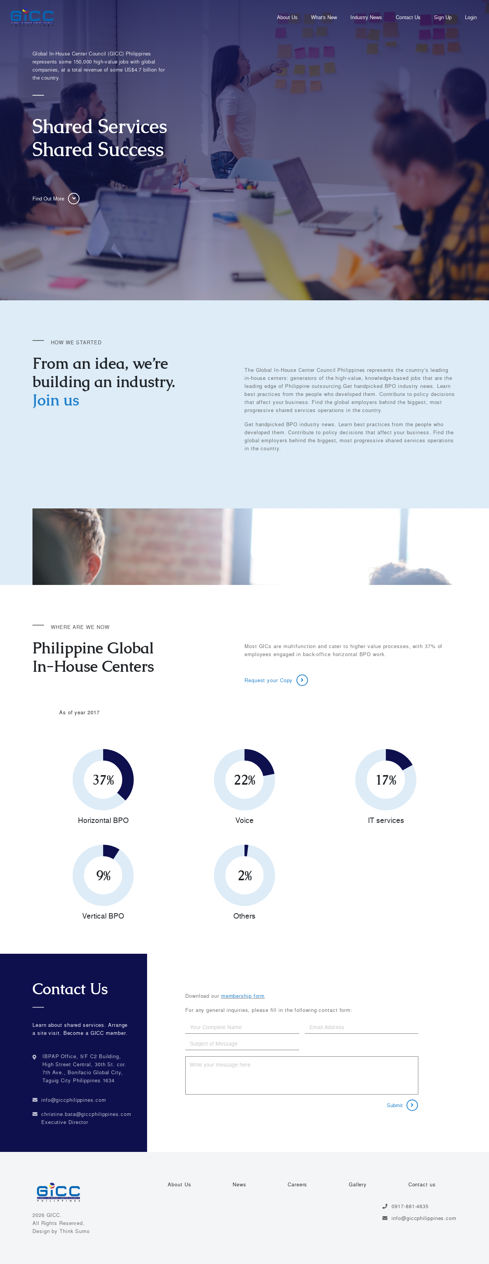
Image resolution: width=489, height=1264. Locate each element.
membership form (243, 995)
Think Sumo (75, 1231)
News (239, 1184)
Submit (402, 1105)
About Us (287, 17)
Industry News (366, 17)
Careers (297, 1184)
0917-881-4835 (405, 1206)
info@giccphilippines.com (73, 1099)
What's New (324, 17)
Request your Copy (276, 680)
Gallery (358, 1184)
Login (471, 17)
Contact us (422, 1184)
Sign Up (443, 17)
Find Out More (55, 198)
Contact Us (408, 17)
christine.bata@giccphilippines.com (86, 1114)
